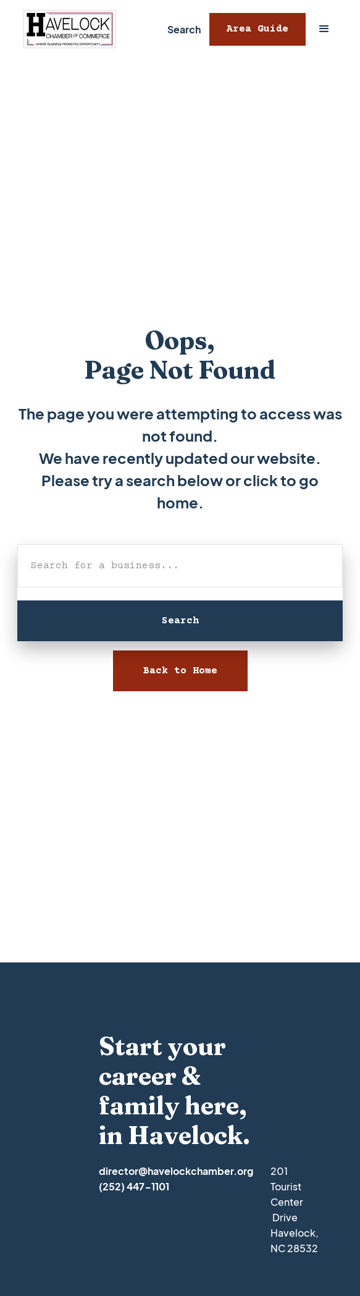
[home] (66, 29)
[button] (324, 29)
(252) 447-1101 (134, 1186)
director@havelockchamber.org (176, 1170)
